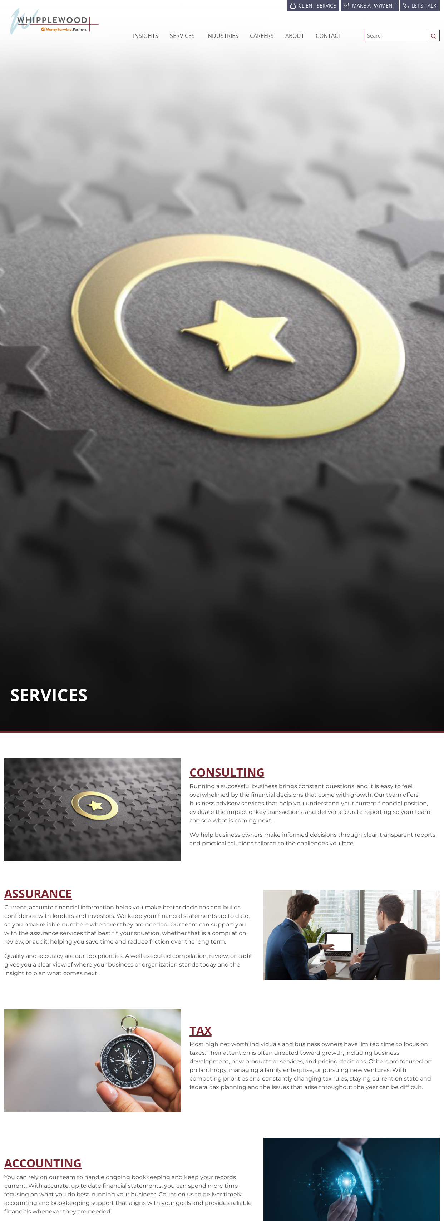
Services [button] (182, 36)
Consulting (227, 772)
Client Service (313, 5)
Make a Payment (369, 5)
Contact (328, 36)
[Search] (396, 35)
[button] (222, 36)
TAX (200, 1030)
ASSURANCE (38, 893)
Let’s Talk (419, 5)
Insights (145, 36)
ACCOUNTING (43, 1163)
